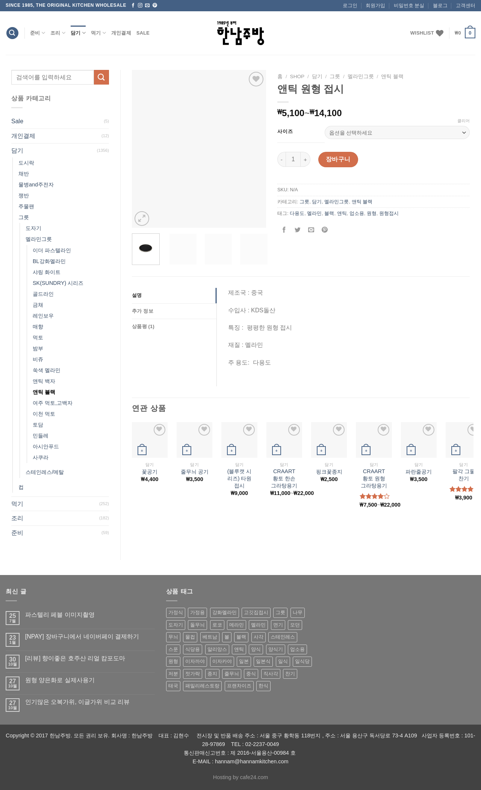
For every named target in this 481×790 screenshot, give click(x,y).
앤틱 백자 (44, 381)
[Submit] (101, 77)
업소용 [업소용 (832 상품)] (297, 649)
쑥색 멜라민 (47, 370)
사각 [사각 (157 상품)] (258, 637)
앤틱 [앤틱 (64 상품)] (239, 649)
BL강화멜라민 (49, 261)
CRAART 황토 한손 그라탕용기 (284, 478)
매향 (38, 327)
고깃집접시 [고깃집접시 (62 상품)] (256, 612)
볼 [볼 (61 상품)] (226, 637)
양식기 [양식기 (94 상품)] (275, 649)
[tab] (174, 295)
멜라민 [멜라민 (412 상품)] (258, 625)
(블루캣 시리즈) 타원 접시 (239, 478)
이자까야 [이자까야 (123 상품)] (195, 661)
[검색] (12, 33)
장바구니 (338, 159)
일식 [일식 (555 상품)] (283, 661)
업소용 (356, 213)
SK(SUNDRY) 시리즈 (58, 283)
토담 (38, 425)
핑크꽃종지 (329, 472)
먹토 (38, 337)
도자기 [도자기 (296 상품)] (175, 625)
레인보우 (43, 316)
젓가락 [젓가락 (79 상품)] (192, 673)
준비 (37, 32)
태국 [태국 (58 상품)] (173, 686)
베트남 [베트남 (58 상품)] (210, 637)
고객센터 (465, 5)
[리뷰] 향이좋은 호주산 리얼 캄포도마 (75, 658)
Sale (143, 33)
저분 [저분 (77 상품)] (173, 673)
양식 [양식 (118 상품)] (256, 649)
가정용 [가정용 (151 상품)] (197, 612)
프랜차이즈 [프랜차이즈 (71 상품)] (239, 686)
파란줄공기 (418, 472)
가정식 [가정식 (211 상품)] (175, 612)
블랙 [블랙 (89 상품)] (241, 637)
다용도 (297, 213)
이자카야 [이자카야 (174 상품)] (222, 661)
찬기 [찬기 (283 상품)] (290, 673)
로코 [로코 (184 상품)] (217, 625)
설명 (137, 295)
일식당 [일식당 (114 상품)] (302, 661)
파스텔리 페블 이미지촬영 (60, 614)
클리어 (463, 120)
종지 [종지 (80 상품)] (212, 673)
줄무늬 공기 (195, 472)
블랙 (329, 213)
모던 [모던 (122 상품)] (295, 625)
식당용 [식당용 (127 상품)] (192, 649)
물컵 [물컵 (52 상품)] (190, 637)
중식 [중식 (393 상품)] (251, 673)
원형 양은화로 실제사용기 (60, 680)
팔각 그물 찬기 (463, 474)
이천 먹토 (44, 414)
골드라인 (43, 294)
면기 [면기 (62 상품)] (278, 625)
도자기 (33, 228)
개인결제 (121, 33)
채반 (23, 174)
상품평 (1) (143, 326)
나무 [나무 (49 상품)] (298, 612)
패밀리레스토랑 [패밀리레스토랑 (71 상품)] (202, 686)
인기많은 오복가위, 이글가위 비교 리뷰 (77, 702)
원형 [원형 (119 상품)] (173, 661)
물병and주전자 (36, 185)
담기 (78, 32)
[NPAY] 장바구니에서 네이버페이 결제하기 (82, 636)
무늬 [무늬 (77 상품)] (173, 637)
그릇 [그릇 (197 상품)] (280, 612)
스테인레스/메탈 (45, 472)
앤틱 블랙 (44, 392)
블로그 (440, 5)
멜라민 (314, 213)
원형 (372, 213)
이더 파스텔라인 (52, 250)
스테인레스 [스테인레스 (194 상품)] (283, 637)
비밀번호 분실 (409, 5)
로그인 (350, 5)
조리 (57, 32)
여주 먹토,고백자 (53, 403)
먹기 (98, 32)
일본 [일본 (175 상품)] (244, 661)
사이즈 (285, 131)
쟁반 (23, 195)
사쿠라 (40, 457)
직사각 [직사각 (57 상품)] (270, 673)
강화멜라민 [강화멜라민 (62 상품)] (224, 612)
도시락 (26, 163)
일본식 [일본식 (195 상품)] (263, 661)
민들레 (40, 436)
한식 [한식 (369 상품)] (263, 686)
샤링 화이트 (47, 272)
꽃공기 (149, 472)
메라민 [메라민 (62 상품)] (236, 625)
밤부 (38, 348)
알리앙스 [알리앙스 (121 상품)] (217, 649)
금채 (38, 305)
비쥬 (38, 359)
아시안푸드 (46, 446)
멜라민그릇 (39, 239)
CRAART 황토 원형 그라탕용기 (374, 478)
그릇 (23, 217)
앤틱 (342, 213)
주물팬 (26, 206)
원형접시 (389, 213)
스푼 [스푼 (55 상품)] (173, 649)
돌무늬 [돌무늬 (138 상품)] (197, 625)
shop (297, 76)
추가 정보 (142, 311)
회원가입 (375, 5)
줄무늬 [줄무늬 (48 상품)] (231, 673)
